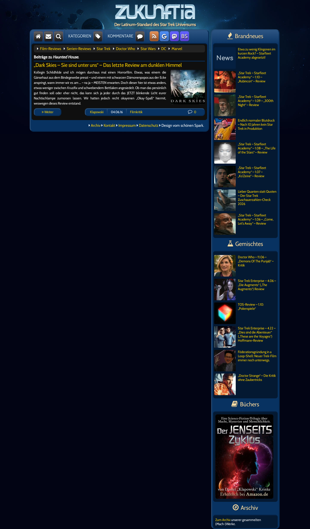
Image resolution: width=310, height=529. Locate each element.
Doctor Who (125, 48)
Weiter (47, 112)
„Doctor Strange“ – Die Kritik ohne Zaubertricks (245, 384)
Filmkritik (136, 112)
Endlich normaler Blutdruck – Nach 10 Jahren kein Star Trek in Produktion (244, 129)
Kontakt (109, 125)
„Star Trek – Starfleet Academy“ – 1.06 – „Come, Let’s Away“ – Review (243, 224)
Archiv (96, 125)
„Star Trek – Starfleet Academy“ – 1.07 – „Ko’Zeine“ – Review (240, 176)
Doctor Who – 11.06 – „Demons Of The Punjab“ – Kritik (244, 266)
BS (184, 36)
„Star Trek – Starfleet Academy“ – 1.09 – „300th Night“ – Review (243, 105)
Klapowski (97, 112)
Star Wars (148, 48)
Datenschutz (148, 125)
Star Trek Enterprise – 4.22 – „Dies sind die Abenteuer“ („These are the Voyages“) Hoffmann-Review (245, 337)
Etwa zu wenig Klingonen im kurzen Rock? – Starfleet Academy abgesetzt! (244, 58)
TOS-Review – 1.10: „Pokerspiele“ (239, 313)
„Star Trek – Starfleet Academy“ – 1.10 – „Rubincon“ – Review (240, 81)
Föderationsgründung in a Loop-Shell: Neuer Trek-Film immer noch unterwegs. (245, 360)
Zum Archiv (223, 520)
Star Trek (103, 48)
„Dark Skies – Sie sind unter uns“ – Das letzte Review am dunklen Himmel (108, 65)
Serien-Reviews (79, 48)
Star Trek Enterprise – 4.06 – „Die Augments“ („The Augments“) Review (245, 289)
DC (163, 48)
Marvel (177, 48)
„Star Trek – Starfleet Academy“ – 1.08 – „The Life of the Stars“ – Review (245, 153)
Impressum (127, 125)
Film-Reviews (50, 48)
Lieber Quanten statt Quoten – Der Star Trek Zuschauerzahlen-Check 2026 (245, 200)
